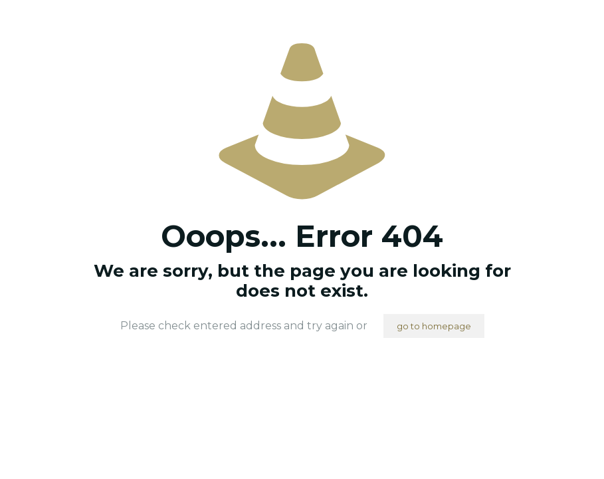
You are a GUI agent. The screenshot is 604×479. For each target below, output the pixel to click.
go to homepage (434, 326)
